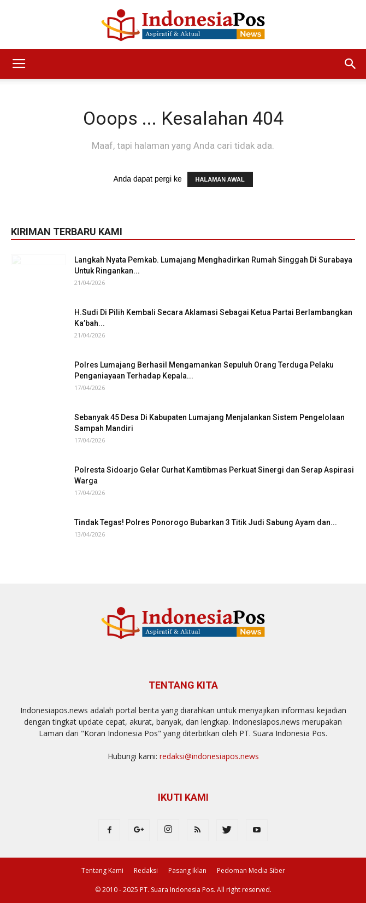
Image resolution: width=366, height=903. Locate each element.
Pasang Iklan (187, 870)
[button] (350, 64)
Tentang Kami (102, 870)
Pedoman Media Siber (251, 870)
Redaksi (146, 870)
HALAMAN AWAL (220, 179)
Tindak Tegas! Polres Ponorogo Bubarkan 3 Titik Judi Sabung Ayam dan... (205, 522)
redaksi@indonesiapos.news (209, 756)
